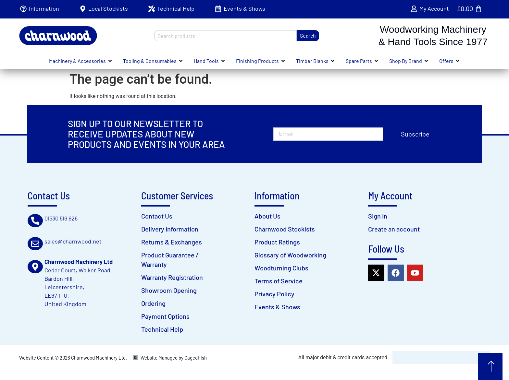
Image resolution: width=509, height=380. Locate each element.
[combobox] (225, 35)
